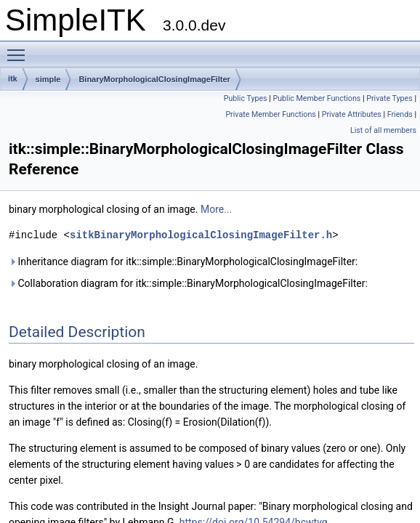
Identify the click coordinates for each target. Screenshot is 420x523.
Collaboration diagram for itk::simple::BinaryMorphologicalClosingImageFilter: (188, 283)
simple (48, 79)
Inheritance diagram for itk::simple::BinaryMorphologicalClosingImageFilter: (183, 261)
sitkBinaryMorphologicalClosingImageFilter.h (201, 235)
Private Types (389, 98)
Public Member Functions (316, 98)
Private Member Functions (270, 114)
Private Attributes (351, 114)
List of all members (383, 130)
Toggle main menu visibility (19, 48)
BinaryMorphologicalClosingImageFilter (154, 79)
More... (216, 209)
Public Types (245, 98)
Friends (400, 114)
